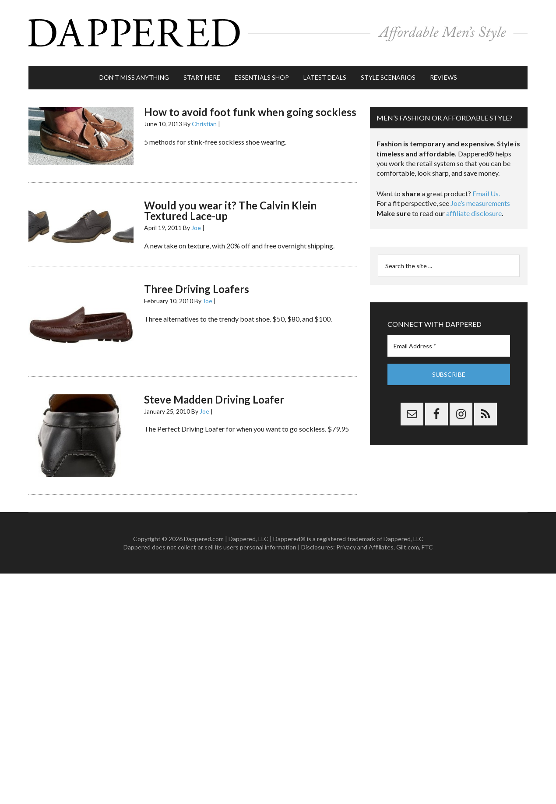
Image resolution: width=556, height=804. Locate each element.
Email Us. (486, 193)
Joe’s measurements (480, 203)
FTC (427, 547)
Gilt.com (407, 547)
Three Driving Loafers (196, 289)
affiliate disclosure (474, 213)
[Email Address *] (448, 346)
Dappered (278, 33)
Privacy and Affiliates (365, 547)
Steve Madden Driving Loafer (214, 399)
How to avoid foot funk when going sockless (250, 112)
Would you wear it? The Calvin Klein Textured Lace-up (230, 210)
